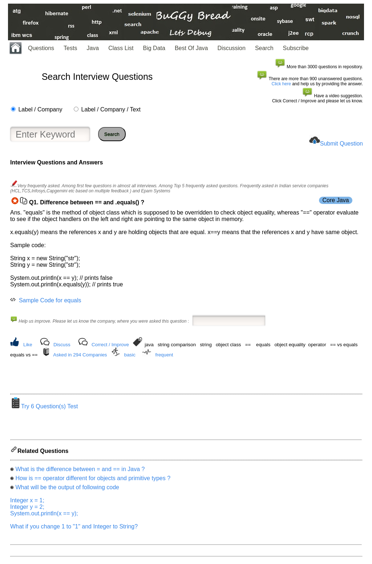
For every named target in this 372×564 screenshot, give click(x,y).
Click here (281, 83)
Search (264, 48)
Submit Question (341, 143)
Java (92, 48)
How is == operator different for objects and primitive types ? (92, 480)
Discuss (61, 344)
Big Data (154, 48)
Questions (41, 48)
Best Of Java (191, 48)
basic (130, 354)
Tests (70, 48)
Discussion (232, 48)
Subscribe (296, 48)
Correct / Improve (110, 344)
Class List (120, 48)
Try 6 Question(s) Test (44, 408)
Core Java (336, 200)
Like (27, 344)
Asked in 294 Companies (80, 354)
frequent (164, 354)
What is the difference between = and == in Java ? (80, 471)
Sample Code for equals (50, 300)
